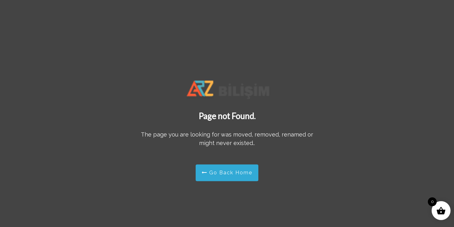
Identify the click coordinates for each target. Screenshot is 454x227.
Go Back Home (227, 173)
